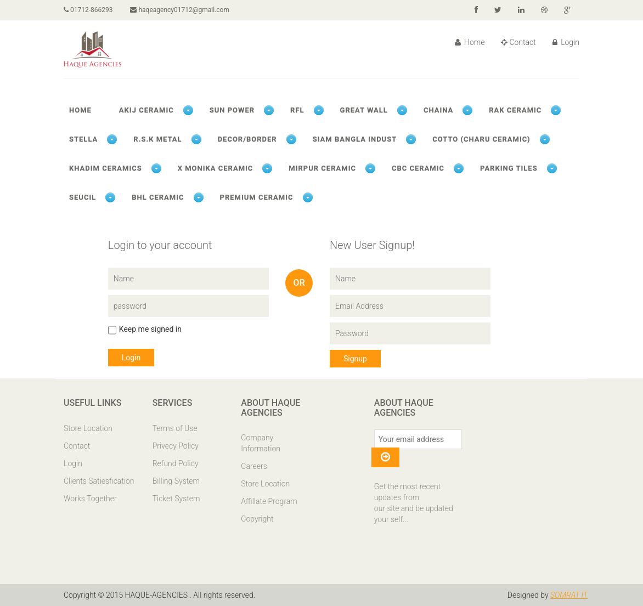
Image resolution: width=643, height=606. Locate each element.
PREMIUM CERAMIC (257, 197)
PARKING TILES (509, 168)
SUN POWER (232, 110)
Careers (254, 466)
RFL (297, 110)
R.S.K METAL (157, 139)
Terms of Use (175, 428)
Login (565, 42)
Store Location (88, 428)
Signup (355, 358)
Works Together (90, 498)
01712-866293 (88, 10)
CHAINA (438, 110)
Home (470, 42)
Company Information (260, 443)
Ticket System (176, 498)
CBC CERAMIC (418, 168)
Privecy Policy (176, 445)
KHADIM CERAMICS (105, 168)
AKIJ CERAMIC (146, 110)
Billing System (176, 481)
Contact (518, 42)
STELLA (83, 139)
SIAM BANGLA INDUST (355, 139)
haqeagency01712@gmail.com (179, 10)
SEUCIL (82, 197)
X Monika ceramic (215, 168)
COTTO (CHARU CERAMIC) (481, 139)
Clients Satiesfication (99, 481)
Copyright (257, 518)
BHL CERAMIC (158, 197)
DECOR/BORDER (247, 139)
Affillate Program (269, 501)
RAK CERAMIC (515, 110)
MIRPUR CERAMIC (322, 168)
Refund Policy (176, 463)
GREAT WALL (364, 110)
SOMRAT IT (569, 595)
